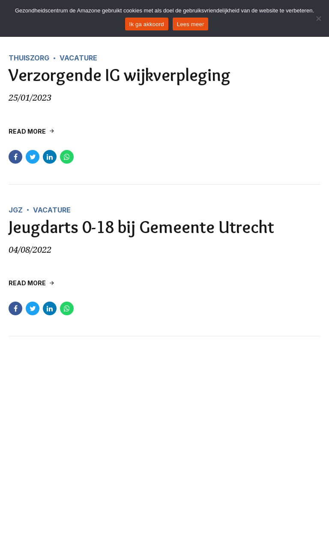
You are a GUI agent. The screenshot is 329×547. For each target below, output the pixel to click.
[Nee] (318, 18)
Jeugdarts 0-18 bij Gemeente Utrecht (141, 226)
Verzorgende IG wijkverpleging (119, 75)
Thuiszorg (29, 58)
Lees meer (190, 24)
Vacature (78, 58)
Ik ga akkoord (146, 24)
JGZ (16, 210)
